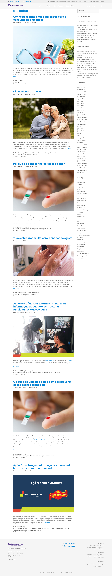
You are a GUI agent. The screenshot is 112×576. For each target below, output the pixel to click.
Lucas (79, 57)
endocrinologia (31, 229)
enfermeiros (47, 528)
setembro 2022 (82, 96)
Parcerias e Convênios (83, 6)
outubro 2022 (81, 94)
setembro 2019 (82, 170)
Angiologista (81, 187)
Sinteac (69, 361)
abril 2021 (80, 135)
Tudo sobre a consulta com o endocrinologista (42, 238)
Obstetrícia (81, 228)
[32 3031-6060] (21, 1)
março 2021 (80, 138)
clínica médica (33, 528)
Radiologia (80, 251)
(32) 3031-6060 (69, 546)
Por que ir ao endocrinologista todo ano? (39, 164)
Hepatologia (81, 217)
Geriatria (40, 153)
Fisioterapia (81, 205)
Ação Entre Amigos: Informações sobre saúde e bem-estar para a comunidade (43, 466)
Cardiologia (21, 153)
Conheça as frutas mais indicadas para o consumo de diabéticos (39, 18)
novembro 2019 (82, 165)
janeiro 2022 (81, 115)
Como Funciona (58, 6)
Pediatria (80, 240)
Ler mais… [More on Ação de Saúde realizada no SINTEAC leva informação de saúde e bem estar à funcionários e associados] (16, 367)
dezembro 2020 (82, 145)
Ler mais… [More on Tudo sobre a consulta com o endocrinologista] (16, 289)
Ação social (18, 371)
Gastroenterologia (83, 210)
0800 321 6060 (14, 2)
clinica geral (18, 456)
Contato (100, 6)
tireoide (48, 229)
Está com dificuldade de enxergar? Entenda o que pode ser (86, 63)
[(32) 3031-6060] (63, 546)
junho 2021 (80, 131)
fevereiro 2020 (81, 158)
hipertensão (56, 372)
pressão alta (35, 154)
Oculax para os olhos (83, 61)
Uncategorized (36, 292)
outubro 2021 (81, 122)
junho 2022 (80, 103)
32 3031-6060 (27, 2)
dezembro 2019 (82, 163)
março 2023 (81, 87)
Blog (93, 6)
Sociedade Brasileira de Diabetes (45, 440)
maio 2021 (80, 133)
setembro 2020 (82, 152)
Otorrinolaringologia (83, 235)
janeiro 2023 (81, 89)
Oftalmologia (81, 230)
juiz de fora (67, 528)
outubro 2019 (81, 168)
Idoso (30, 154)
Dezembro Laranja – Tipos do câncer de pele (86, 40)
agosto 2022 (81, 99)
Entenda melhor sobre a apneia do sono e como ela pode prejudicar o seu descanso (87, 35)
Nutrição (20, 80)
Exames (35, 153)
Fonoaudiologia (82, 207)
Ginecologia (81, 214)
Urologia (80, 258)
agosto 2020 (81, 154)
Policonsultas (49, 361)
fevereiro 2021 (81, 140)
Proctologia (81, 244)
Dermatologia (81, 198)
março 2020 (81, 156)
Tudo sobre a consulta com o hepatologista (86, 76)
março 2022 (81, 110)
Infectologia (81, 219)
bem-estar (25, 528)
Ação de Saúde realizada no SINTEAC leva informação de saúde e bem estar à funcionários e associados (39, 306)
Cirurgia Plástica (82, 194)
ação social (27, 372)
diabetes (17, 82)
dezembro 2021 (82, 117)
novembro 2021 (82, 119)
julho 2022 (80, 101)
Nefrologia (47, 153)
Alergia (79, 184)
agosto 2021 (81, 126)
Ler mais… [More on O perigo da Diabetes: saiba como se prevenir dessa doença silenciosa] (16, 450)
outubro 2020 (81, 149)
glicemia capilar (48, 372)
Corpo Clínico (70, 6)
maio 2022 (80, 106)
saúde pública (37, 530)
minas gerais (16, 530)
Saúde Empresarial (83, 253)
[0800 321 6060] (8, 1)
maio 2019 (80, 172)
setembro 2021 (82, 124)
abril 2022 (80, 108)
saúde (30, 530)
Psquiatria (80, 249)
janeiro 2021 (80, 142)
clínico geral (25, 456)
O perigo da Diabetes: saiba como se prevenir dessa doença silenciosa (42, 383)
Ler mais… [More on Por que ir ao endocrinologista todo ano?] (33, 223)
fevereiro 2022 (81, 112)
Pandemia (80, 237)
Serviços (48, 6)
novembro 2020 (82, 147)
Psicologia (80, 246)
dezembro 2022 (82, 92)
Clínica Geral (29, 153)
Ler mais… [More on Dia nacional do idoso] (68, 149)
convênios (34, 372)
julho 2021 (80, 129)
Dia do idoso (18, 154)
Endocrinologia (22, 227)
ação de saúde (19, 372)
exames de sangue (51, 456)
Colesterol (18, 229)
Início (40, 6)
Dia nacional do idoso (27, 91)
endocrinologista (41, 229)
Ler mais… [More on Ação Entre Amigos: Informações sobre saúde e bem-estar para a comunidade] (48, 523)
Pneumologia (81, 242)
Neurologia (53, 153)
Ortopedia (80, 233)
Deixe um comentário (21, 84)
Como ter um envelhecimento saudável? (85, 58)
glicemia (53, 528)
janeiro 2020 (81, 161)
